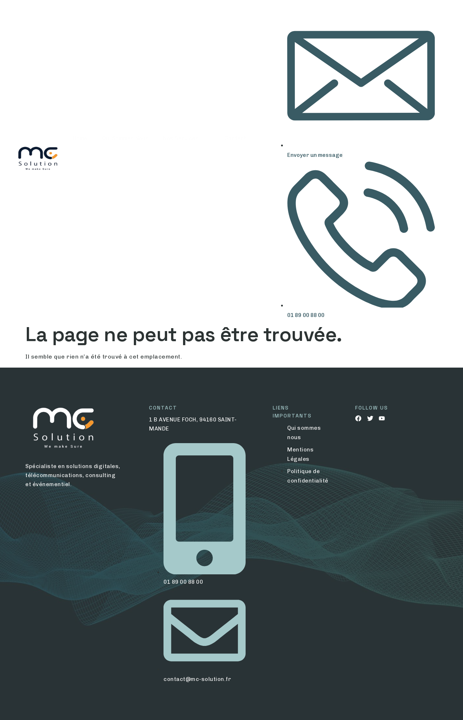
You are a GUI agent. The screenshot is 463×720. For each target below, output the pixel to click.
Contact (235, 160)
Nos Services (186, 160)
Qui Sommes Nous (125, 160)
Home (80, 160)
